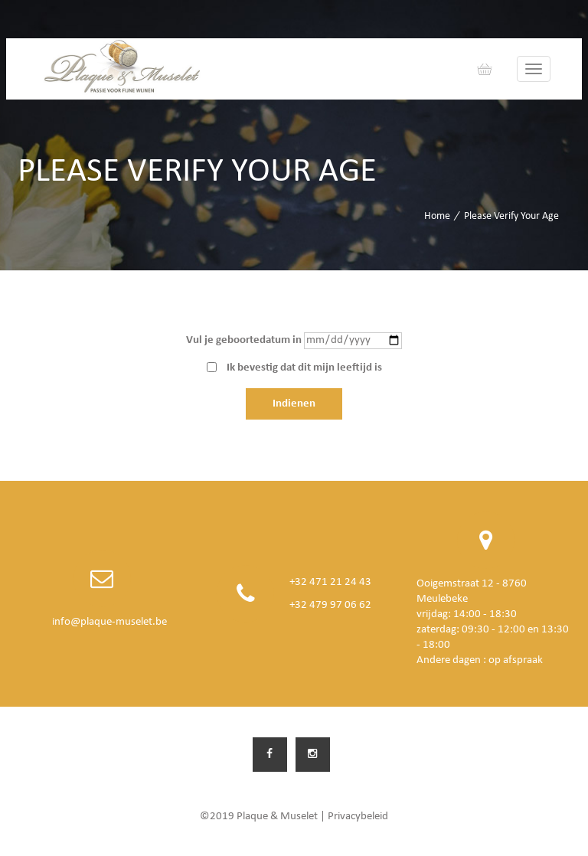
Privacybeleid (358, 816)
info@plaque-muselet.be (109, 622)
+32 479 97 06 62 (330, 605)
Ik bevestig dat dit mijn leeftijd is (304, 368)
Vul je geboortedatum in (244, 340)
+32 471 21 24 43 (330, 582)
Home (437, 216)
